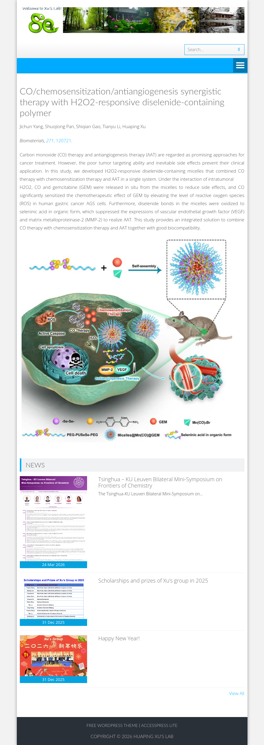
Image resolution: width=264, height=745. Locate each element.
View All (236, 693)
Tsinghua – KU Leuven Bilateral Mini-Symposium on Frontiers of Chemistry (160, 482)
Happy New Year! (119, 638)
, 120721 (58, 140)
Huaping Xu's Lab (153, 736)
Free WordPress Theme (112, 725)
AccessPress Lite (159, 725)
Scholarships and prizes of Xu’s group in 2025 (153, 580)
